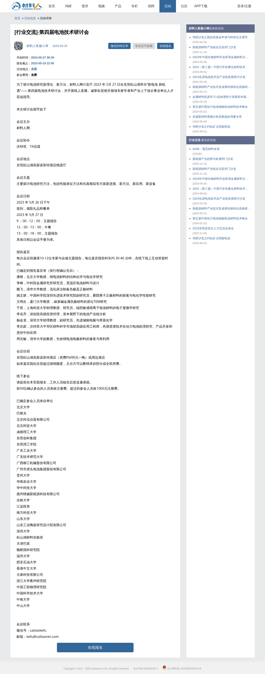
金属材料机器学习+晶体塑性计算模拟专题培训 (222, 96)
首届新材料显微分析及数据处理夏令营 (217, 116)
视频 (101, 6)
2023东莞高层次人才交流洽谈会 (213, 228)
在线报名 (165, 46)
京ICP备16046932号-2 (145, 668)
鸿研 (68, 6)
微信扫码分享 (119, 46)
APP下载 (200, 6)
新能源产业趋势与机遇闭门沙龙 (213, 158)
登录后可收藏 (144, 46)
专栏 (134, 6)
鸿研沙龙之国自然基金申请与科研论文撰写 (220, 37)
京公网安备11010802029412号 (181, 668)
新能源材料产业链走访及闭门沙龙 (214, 47)
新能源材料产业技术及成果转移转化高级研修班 (222, 87)
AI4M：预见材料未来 (206, 149)
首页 (51, 6)
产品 (118, 6)
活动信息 (30, 18)
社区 (184, 6)
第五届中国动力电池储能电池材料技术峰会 (220, 106)
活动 (167, 6)
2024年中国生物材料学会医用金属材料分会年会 (222, 57)
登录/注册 (244, 6)
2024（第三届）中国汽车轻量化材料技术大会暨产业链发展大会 (222, 67)
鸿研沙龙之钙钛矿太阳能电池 (211, 126)
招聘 (151, 6)
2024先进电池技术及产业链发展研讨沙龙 (219, 77)
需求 (85, 6)
